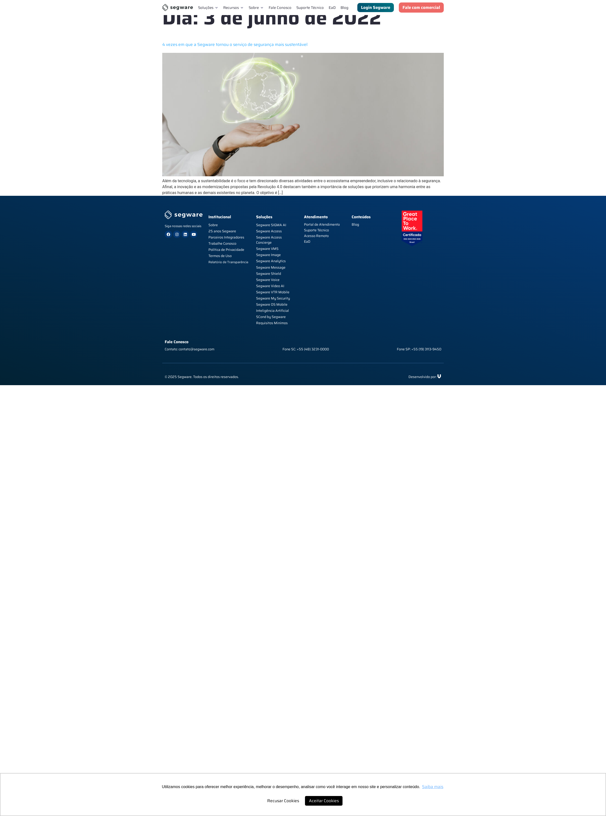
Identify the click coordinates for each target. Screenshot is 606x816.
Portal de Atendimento (322, 224)
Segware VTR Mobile (272, 292)
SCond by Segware (271, 316)
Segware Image (268, 255)
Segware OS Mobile (271, 304)
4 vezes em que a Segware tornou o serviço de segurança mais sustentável (234, 44)
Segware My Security (273, 298)
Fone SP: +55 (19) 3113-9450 (419, 349)
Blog (355, 224)
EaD (307, 241)
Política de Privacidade (226, 249)
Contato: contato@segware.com (189, 349)
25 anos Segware (222, 231)
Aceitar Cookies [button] (324, 800)
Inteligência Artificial (272, 310)
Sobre (213, 225)
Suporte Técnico (316, 230)
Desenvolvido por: (422, 376)
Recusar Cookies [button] (283, 800)
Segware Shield (268, 273)
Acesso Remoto (316, 236)
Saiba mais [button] (432, 786)
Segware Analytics (271, 261)
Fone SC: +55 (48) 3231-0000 (306, 349)
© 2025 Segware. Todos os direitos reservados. (202, 376)
